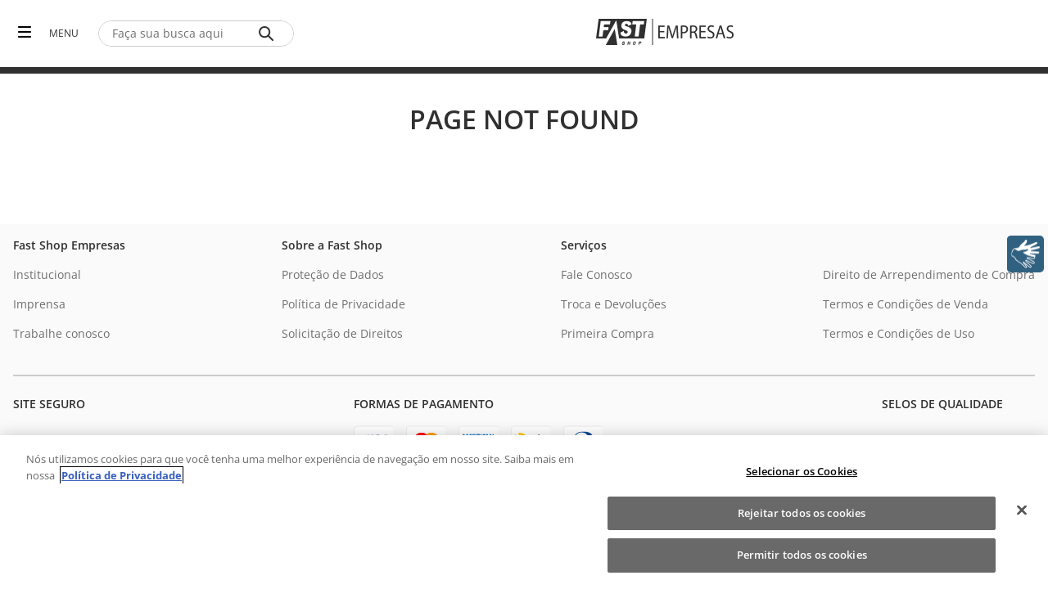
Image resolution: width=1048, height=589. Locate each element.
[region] (524, 512)
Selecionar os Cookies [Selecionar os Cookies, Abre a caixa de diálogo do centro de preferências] (801, 471)
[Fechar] (1022, 510)
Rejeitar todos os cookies (801, 513)
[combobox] (196, 33)
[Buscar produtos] (269, 33)
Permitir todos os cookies (802, 554)
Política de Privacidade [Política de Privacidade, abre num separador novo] (121, 475)
